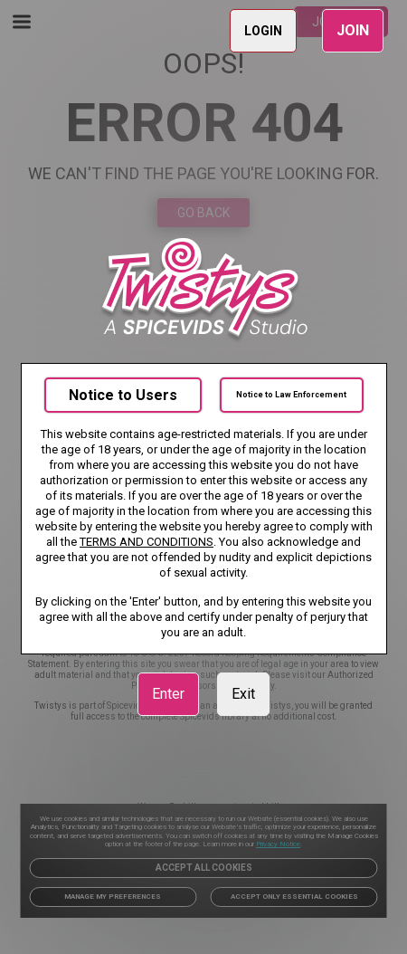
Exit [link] (243, 693)
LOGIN (263, 31)
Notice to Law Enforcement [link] (291, 394)
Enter (168, 693)
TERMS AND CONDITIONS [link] (146, 542)
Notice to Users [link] (123, 395)
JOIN (352, 30)
